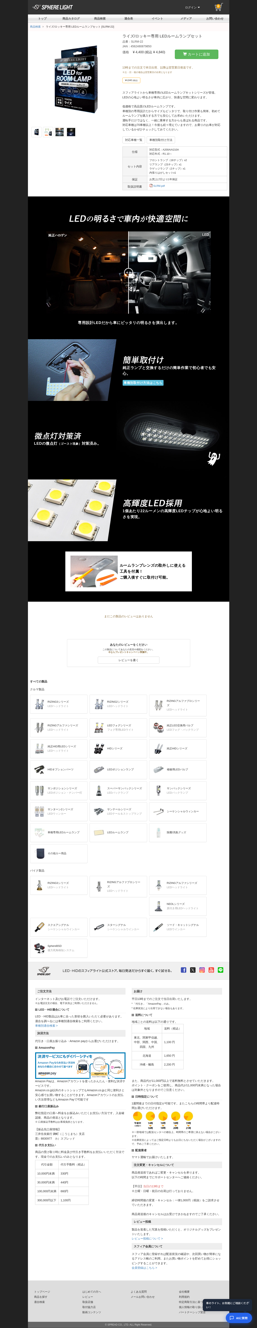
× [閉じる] (248, 1302)
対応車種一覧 (133, 140)
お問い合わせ (215, 18)
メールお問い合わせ (143, 1296)
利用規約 (184, 1296)
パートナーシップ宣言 (192, 1312)
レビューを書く (129, 660)
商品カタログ (71, 18)
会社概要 (184, 1291)
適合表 (128, 18)
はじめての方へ (91, 1291)
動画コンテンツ (91, 1312)
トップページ (42, 1291)
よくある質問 (139, 1291)
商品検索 (100, 18)
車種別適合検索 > (46, 1025)
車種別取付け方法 (160, 140)
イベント (157, 18)
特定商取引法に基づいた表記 (196, 1302)
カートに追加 (196, 54)
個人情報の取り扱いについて (196, 1307)
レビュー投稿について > (147, 1238)
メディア (186, 18)
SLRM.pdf (157, 186)
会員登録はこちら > (144, 1267)
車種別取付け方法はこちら (143, 382)
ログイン (192, 7)
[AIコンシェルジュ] (239, 1318)
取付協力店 (89, 1307)
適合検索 (39, 1302)
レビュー (87, 1296)
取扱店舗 (87, 1302)
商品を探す (40, 1296)
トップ (42, 18)
